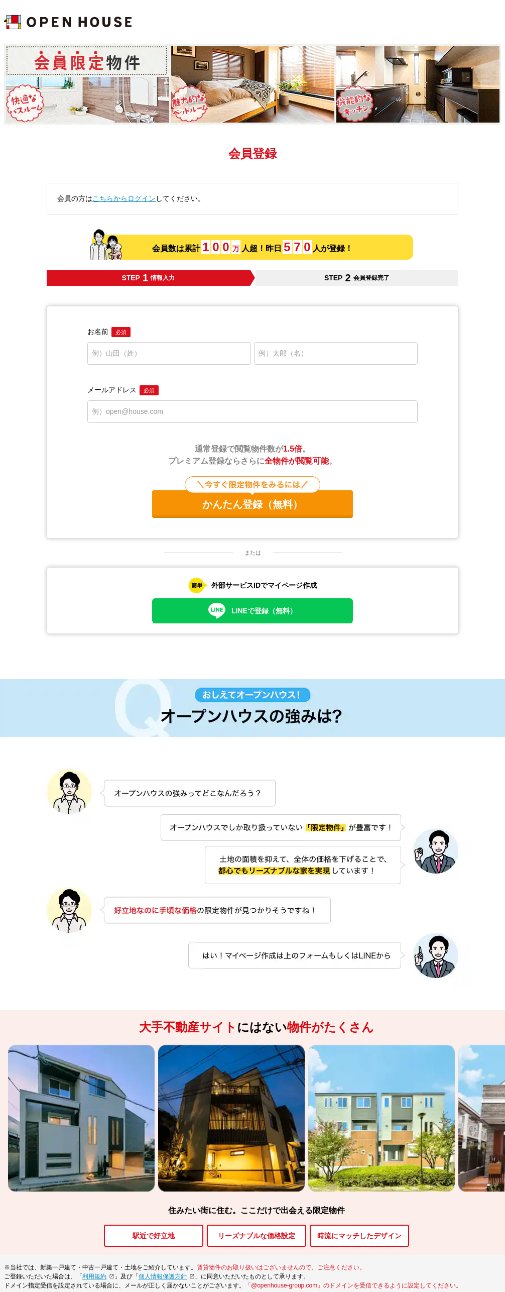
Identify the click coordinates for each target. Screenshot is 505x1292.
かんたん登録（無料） (252, 500)
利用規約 (94, 1276)
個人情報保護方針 (163, 1276)
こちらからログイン (124, 198)
